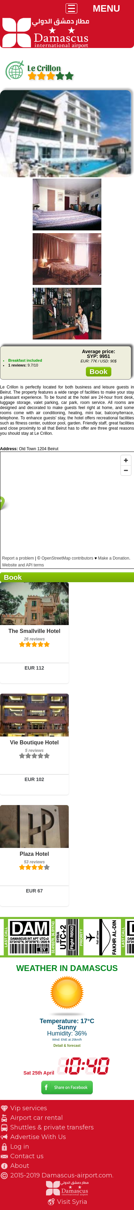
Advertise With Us (38, 1137)
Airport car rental (36, 1118)
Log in (19, 1146)
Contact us (27, 1156)
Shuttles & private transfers (52, 1127)
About (19, 1166)
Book (99, 371)
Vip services (28, 1108)
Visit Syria (72, 1202)
